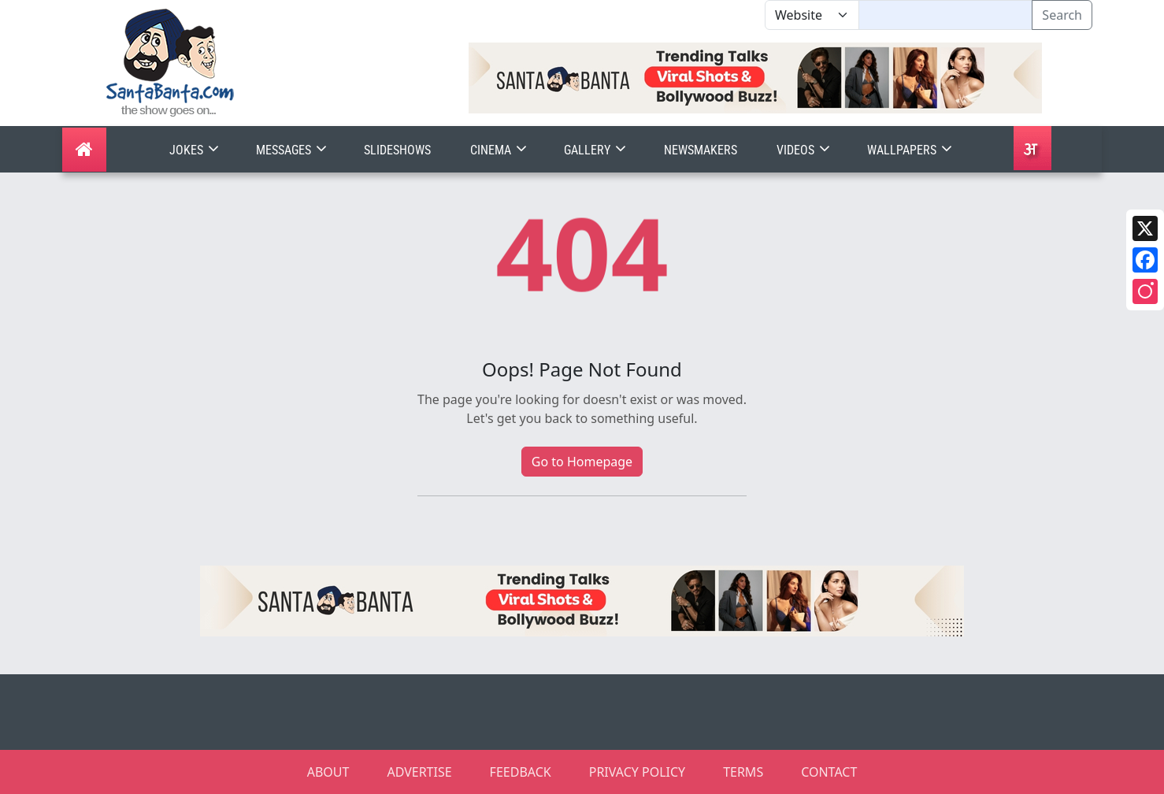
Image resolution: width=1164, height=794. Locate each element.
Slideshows (397, 150)
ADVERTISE (419, 772)
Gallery (596, 150)
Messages (293, 150)
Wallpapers (911, 150)
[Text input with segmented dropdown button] (945, 15)
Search (1062, 15)
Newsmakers (700, 150)
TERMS (743, 772)
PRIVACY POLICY (637, 772)
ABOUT (328, 772)
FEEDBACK (520, 772)
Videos (805, 150)
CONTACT (829, 772)
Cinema (500, 150)
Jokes (195, 150)
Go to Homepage (582, 461)
